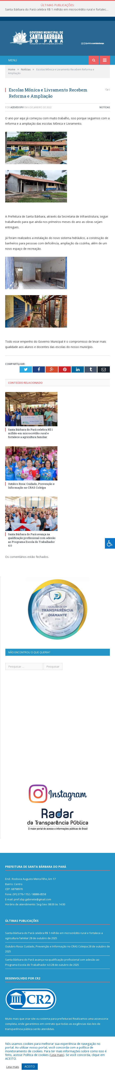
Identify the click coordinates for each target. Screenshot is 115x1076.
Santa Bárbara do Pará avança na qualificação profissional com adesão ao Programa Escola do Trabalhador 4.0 (31, 539)
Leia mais (56, 1055)
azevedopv (17, 107)
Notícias (105, 107)
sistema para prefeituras (56, 1018)
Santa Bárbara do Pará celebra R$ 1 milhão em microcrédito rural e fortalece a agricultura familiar (58, 9)
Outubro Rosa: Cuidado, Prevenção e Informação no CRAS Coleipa (31, 485)
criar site (30, 1018)
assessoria (101, 1018)
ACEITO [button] (30, 1066)
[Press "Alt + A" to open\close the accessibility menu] (110, 543)
